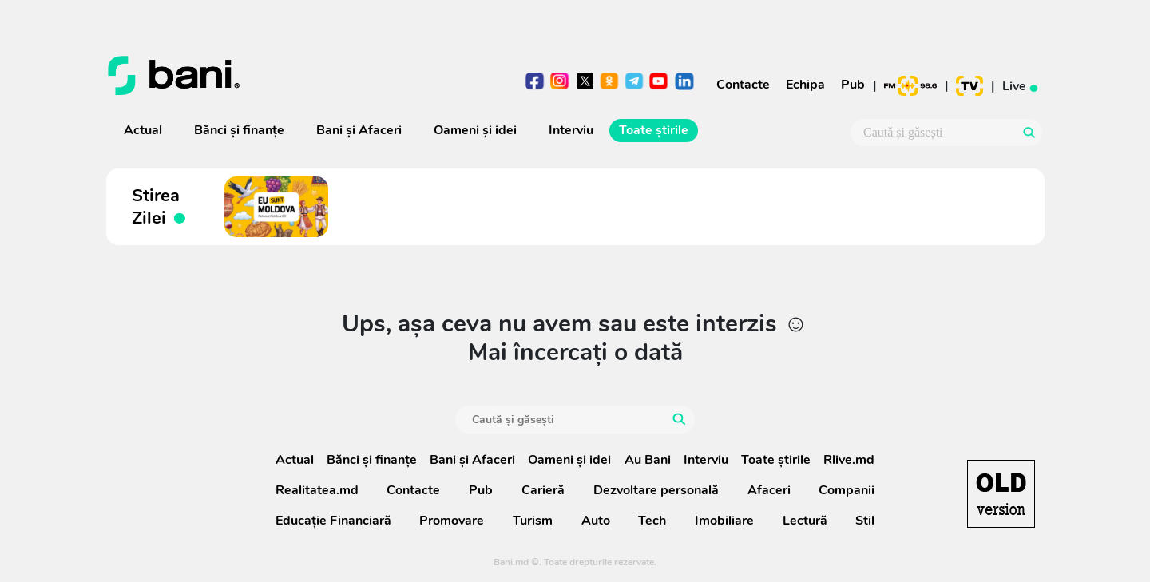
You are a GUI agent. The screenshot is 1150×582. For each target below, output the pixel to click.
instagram (560, 83)
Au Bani (648, 460)
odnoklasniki (610, 83)
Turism (533, 520)
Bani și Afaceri (359, 130)
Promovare (451, 520)
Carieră (543, 490)
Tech (652, 520)
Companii (846, 490)
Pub (853, 84)
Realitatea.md (317, 490)
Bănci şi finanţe (239, 130)
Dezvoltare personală (656, 490)
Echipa (805, 84)
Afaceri (769, 490)
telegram (634, 83)
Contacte (743, 84)
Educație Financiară (333, 520)
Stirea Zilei (160, 206)
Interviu (571, 130)
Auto (595, 520)
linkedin (684, 83)
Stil (864, 520)
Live (1022, 86)
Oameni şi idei (475, 130)
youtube (659, 83)
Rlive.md (848, 460)
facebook (535, 83)
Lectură (805, 520)
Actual (143, 130)
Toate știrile (653, 130)
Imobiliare (724, 520)
